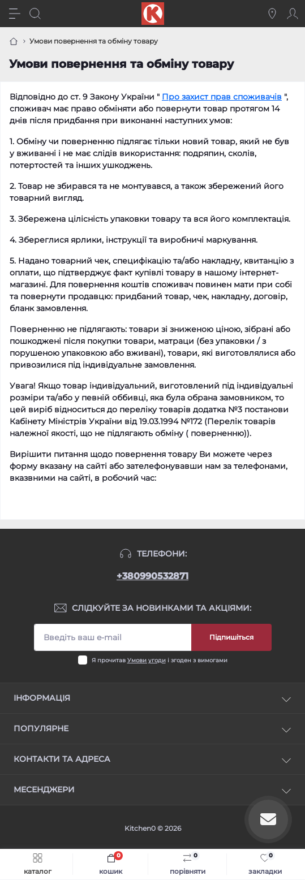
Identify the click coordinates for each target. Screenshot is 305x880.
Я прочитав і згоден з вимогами (159, 660)
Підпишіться (231, 637)
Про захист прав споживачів (222, 97)
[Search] (35, 13)
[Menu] (14, 13)
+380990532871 (152, 576)
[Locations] (272, 13)
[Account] (292, 13)
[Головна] (13, 41)
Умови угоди (146, 660)
